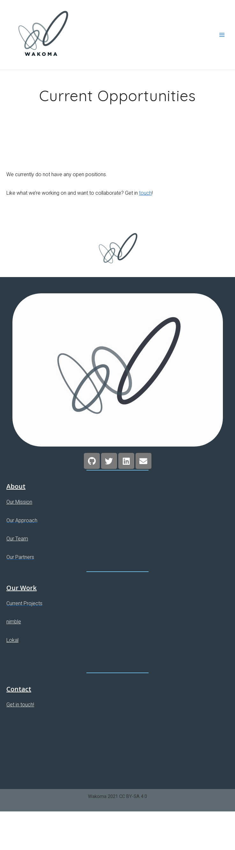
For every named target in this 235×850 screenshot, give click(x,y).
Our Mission (19, 502)
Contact (18, 689)
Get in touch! (20, 705)
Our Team (17, 539)
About (16, 486)
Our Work (21, 587)
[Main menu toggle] (222, 34)
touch (145, 193)
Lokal (12, 640)
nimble (13, 622)
